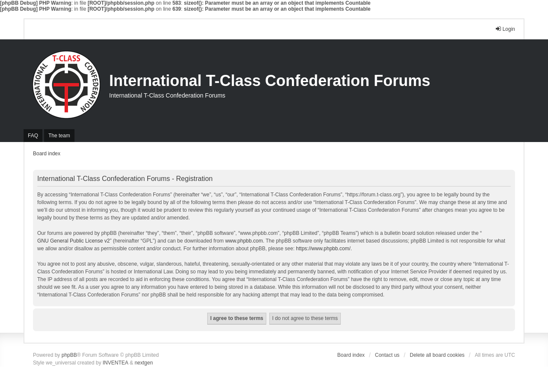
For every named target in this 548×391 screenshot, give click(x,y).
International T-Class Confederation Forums (269, 80)
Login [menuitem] (505, 29)
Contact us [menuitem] (387, 355)
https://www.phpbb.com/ (323, 249)
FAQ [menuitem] (33, 136)
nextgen (143, 363)
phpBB (69, 355)
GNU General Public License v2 (73, 241)
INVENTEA (115, 363)
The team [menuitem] (59, 136)
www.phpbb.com (244, 241)
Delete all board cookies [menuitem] (437, 355)
